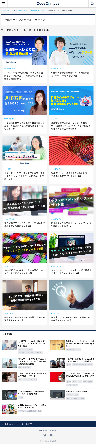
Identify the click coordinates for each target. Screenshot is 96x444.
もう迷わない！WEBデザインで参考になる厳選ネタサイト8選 (70, 318)
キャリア (54, 119)
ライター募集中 (24, 424)
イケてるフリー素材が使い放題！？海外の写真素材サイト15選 (24, 318)
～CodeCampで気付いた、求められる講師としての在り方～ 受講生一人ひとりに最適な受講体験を (24, 76)
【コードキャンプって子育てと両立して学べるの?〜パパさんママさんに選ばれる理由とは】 (24, 176)
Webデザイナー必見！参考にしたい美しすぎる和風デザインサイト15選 (70, 174)
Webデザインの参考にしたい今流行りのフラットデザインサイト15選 (23, 271)
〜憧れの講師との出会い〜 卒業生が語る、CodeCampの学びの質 (70, 74)
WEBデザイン (9, 68)
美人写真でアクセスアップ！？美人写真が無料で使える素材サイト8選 (24, 224)
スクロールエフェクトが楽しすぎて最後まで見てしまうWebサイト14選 (71, 271)
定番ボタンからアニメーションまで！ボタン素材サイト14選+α (71, 224)
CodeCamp (7, 424)
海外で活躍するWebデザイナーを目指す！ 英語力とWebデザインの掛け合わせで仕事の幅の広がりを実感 (70, 126)
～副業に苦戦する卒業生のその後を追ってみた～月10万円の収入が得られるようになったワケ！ (24, 126)
